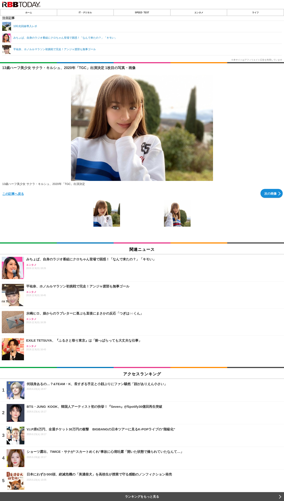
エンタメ (198, 12)
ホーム (28, 12)
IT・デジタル (85, 12)
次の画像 (270, 193)
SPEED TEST (142, 12)
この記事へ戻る (13, 193)
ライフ (255, 12)
